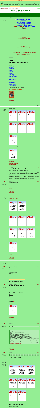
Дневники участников (5, 8)
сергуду (4, 167)
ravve (4, 261)
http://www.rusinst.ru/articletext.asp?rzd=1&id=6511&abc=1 (15, 343)
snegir (4, 266)
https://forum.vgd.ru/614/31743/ (18, 26)
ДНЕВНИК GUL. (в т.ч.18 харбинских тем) (11, 100)
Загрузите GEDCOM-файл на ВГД (19, 0)
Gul (4, 17)
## (38, 17)
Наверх (37, 17)
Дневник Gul (16, 8)
